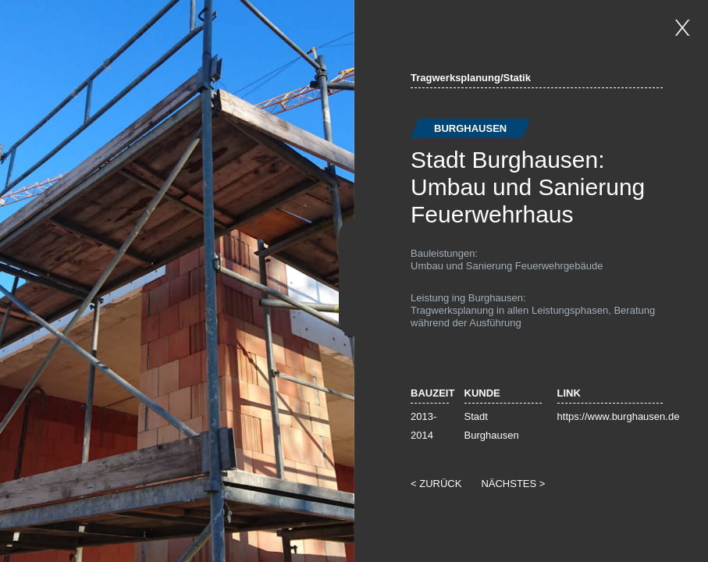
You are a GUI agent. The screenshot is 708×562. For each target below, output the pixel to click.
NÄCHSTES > (513, 483)
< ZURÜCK (436, 483)
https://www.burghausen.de (618, 416)
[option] (177, 281)
